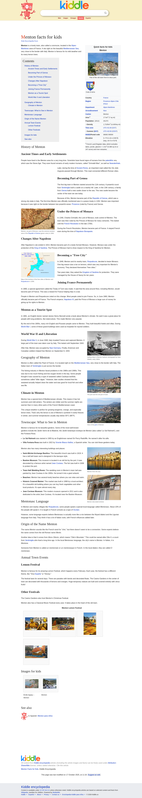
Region (88, 101)
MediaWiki (56, 792)
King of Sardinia (40, 248)
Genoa (64, 190)
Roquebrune (25, 281)
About (39, 794)
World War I (25, 327)
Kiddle (23, 794)
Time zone (89, 128)
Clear (101, 13)
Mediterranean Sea (71, 48)
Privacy (46, 794)
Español (88, 18)
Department (89, 107)
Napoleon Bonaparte (84, 231)
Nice (105, 111)
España (38, 574)
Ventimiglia (65, 188)
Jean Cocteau (57, 463)
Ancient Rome (82, 168)
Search (105, 12)
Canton (88, 114)
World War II (32, 340)
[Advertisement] (71, 27)
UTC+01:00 (107, 128)
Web (59, 18)
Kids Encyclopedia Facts (29, 41)
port (96, 425)
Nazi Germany (55, 348)
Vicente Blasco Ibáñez (64, 442)
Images (65, 18)
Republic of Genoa (99, 198)
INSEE (87, 134)
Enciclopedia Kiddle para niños (73, 794)
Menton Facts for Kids (29, 769)
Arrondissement (91, 111)
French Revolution (71, 224)
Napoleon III (69, 299)
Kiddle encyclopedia (42, 763)
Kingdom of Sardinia (91, 272)
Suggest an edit (94, 775)
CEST (115, 131)
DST (96, 131)
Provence (75, 204)
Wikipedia (24, 792)
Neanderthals (114, 163)
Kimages (73, 18)
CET (114, 128)
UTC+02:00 (107, 131)
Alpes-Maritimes (109, 107)
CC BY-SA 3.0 (44, 790)
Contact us (55, 794)
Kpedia (81, 18)
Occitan (76, 510)
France (105, 98)
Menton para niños (45, 716)
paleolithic (109, 160)
